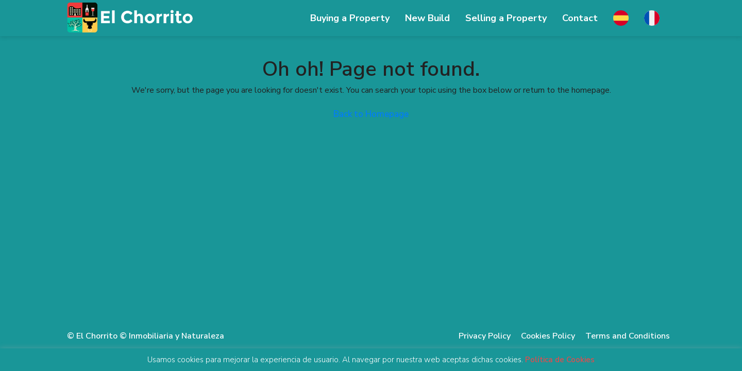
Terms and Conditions (627, 336)
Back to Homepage (371, 114)
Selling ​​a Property (506, 18)
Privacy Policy (485, 336)
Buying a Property (350, 18)
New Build (427, 18)
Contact (580, 18)
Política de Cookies (560, 360)
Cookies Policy (548, 336)
